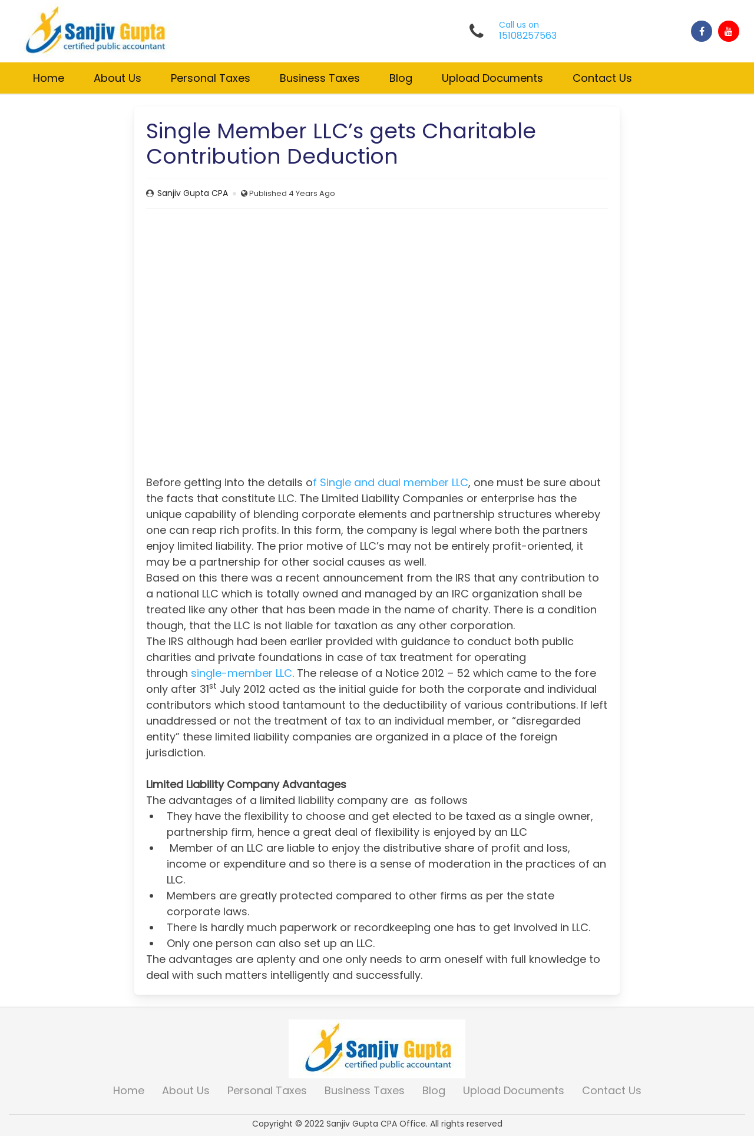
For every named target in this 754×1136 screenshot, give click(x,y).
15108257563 (528, 36)
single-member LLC (241, 673)
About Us (117, 78)
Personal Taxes (210, 78)
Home (48, 78)
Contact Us (602, 78)
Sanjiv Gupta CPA (192, 193)
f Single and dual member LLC (390, 482)
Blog (400, 78)
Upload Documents (492, 78)
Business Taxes (320, 78)
